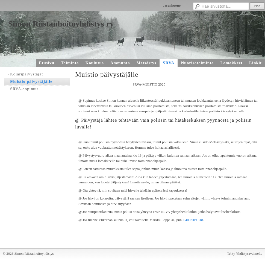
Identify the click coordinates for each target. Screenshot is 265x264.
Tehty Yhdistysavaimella (244, 253)
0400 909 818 (193, 220)
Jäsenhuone (172, 5)
